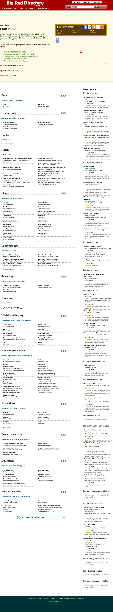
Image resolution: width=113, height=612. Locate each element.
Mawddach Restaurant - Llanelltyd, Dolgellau (94, 198)
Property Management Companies (48, 448)
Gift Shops (6, 202)
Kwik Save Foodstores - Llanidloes (48, 259)
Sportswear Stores (44, 333)
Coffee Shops (42, 207)
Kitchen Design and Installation (12, 368)
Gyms (40, 342)
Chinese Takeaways (44, 285)
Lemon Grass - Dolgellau (91, 213)
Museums (6, 421)
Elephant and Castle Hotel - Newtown (95, 228)
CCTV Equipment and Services (47, 386)
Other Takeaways (8, 290)
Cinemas (24, 36)
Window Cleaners (43, 390)
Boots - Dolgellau (89, 323)
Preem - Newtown (89, 166)
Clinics (5, 329)
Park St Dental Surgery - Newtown (94, 443)
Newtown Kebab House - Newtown (94, 383)
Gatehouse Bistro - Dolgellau (93, 182)
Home (1, 25)
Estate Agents (42, 443)
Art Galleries (7, 412)
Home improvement (13, 350)
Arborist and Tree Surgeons (46, 373)
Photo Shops (7, 224)
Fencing (5, 382)
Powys (7, 25)
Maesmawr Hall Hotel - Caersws (12, 174)
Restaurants (16, 34)
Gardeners (41, 364)
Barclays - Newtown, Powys (92, 246)
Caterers (5, 509)
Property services (27, 38)
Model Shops (42, 233)
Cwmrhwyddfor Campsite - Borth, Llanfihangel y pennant (94, 508)
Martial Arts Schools (44, 479)
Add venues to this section (32, 517)
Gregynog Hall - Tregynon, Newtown (49, 182)
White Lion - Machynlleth (45, 158)
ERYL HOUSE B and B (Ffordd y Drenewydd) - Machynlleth (17, 183)
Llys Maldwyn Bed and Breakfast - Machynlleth (94, 275)
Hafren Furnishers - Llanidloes (93, 333)
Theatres (5, 417)
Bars (4, 104)
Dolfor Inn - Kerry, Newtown (92, 148)
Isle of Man (81, 598)
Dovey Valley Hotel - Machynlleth (48, 174)
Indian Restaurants (9, 122)
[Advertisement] (56, 17)
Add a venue (32, 598)
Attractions (15, 38)
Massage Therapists (44, 338)
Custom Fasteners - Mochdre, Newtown (96, 311)
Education (39, 38)
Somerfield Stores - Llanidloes (47, 255)
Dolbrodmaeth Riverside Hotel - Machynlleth (51, 178)
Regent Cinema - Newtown (11, 307)
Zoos (39, 421)
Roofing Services (8, 377)
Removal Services (43, 368)
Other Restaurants (8, 126)
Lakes (5, 426)
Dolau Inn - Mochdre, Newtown (93, 122)
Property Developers (9, 452)
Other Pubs (41, 104)
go (97, 7)
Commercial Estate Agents (11, 448)
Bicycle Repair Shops (44, 224)
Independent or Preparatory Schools (14, 483)
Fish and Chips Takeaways (11, 285)
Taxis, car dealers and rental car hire (15, 52)
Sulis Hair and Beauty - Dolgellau (94, 459)
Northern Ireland (70, 598)
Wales (53, 598)
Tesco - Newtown (89, 365)
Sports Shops (42, 324)
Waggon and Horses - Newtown (93, 110)
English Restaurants (44, 122)
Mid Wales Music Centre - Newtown (95, 345)
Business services (5, 40)
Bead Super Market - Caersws (12, 268)
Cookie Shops (42, 202)
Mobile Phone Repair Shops (46, 211)
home (78, 2)
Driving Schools (43, 470)
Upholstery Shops (8, 229)
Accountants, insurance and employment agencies (19, 54)
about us (87, 2)
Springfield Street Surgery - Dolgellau (95, 475)
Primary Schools (8, 470)
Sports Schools (8, 333)
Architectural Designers (10, 390)
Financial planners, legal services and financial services (21, 56)
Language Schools (44, 474)
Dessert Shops (7, 211)
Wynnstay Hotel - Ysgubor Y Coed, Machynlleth (17, 158)
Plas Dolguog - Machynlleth (11, 178)
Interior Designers (8, 395)
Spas (4, 342)
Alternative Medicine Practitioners (13, 338)
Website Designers (8, 501)
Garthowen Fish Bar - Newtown (93, 97)
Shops (40, 34)
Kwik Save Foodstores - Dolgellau (13, 259)
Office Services (7, 505)
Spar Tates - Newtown (44, 263)
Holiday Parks (42, 412)
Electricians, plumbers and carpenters (15, 59)
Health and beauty (35, 36)
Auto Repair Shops (9, 207)
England (46, 598)
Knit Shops (41, 215)
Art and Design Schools (10, 479)
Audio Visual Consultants (46, 382)
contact (97, 2)
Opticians (41, 329)
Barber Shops (7, 233)
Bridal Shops (42, 229)
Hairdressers (7, 324)
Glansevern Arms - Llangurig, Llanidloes (96, 135)
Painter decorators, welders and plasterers (17, 61)
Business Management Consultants (49, 505)
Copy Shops (42, 220)
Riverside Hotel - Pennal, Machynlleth (49, 163)
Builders (40, 360)
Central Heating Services (10, 360)
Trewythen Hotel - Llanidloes (11, 167)
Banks (26, 34)
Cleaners (41, 501)
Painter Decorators (44, 377)
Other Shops (7, 237)
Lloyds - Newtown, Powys (92, 259)
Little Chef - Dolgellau (90, 294)
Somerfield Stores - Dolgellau (12, 255)
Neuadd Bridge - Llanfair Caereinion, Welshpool (95, 540)
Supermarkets (4, 36)
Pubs (7, 34)
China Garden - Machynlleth (92, 398)
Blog (40, 598)
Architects (6, 364)
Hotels (33, 34)
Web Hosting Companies (45, 509)
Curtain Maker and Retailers (11, 386)
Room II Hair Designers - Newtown (94, 430)
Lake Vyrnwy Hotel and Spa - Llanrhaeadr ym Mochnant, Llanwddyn (52, 168)
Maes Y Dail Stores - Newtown (12, 263)
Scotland (60, 598)
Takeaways (15, 36)
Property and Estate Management (13, 443)
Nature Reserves (43, 417)
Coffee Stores (7, 215)
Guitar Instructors (8, 474)
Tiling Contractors (8, 373)
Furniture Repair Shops (10, 220)
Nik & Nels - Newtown (90, 524)
